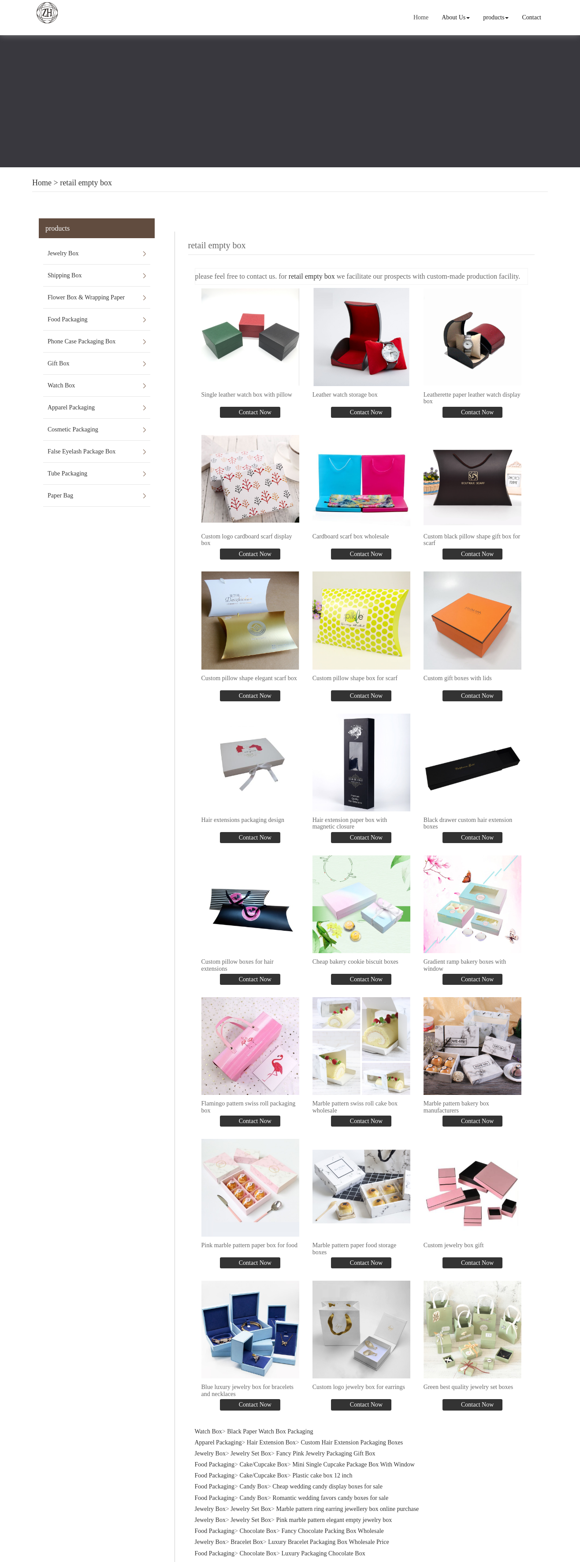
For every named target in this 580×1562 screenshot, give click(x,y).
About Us (456, 17)
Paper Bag (60, 495)
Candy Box (254, 1483)
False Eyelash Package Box (81, 451)
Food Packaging (68, 319)
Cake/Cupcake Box (263, 1461)
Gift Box (58, 363)
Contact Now (254, 412)
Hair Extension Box (271, 1439)
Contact (532, 17)
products (496, 17)
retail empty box (86, 182)
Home (421, 17)
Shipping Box (65, 275)
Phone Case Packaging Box (81, 341)
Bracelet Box (247, 1539)
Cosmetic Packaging (73, 429)
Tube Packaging (67, 473)
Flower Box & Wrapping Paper (86, 297)
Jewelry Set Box (251, 1450)
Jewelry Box (63, 253)
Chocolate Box (258, 1528)
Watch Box (61, 385)
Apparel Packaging (71, 407)
